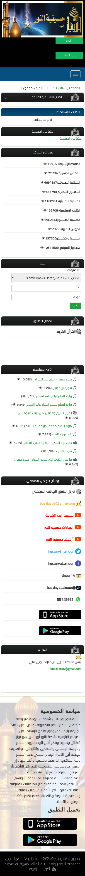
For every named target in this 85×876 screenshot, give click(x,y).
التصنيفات (73, 270)
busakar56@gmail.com (60, 503)
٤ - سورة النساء (61, 434)
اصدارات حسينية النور (58, 527)
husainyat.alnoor (60, 563)
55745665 (65, 599)
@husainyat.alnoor (64, 587)
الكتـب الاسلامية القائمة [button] (47, 97)
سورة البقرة (64, 451)
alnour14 (71, 575)
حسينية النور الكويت (59, 515)
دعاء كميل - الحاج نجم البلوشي (52, 379)
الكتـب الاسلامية (46, 88)
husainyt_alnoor (60, 551)
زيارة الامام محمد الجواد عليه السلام (49, 404)
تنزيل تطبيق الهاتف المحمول (56, 491)
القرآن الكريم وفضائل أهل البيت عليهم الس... (43, 413)
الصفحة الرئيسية (70, 88)
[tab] (42, 97)
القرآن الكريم (69, 331)
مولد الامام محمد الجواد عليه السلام (48, 426)
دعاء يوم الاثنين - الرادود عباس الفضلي (47, 443)
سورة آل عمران (62, 388)
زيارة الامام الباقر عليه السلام (53, 396)
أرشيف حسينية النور (59, 539)
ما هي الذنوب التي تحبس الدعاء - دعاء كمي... (42, 459)
